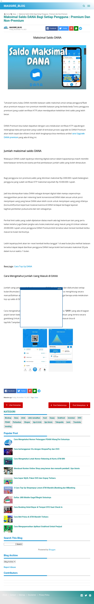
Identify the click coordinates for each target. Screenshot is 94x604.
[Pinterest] (71, 28)
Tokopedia (59, 422)
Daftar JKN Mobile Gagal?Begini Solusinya (32, 497)
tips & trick (37, 422)
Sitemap (22, 595)
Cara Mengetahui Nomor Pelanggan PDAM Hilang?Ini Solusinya (42, 439)
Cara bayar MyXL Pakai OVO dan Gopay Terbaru (35, 478)
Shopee (27, 422)
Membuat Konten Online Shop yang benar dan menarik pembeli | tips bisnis (47, 468)
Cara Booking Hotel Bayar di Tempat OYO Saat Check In (38, 507)
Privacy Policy (44, 595)
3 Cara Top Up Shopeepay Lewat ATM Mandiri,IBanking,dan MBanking (44, 488)
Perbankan (17, 422)
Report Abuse (10, 567)
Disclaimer (32, 595)
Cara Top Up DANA (23, 266)
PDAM (7, 422)
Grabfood (61, 418)
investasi (71, 418)
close (59, 289)
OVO (79, 418)
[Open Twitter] (85, 595)
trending (8, 426)
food (45, 418)
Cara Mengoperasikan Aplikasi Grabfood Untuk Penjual (38, 526)
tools (68, 422)
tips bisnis (48, 422)
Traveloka (77, 422)
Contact (13, 595)
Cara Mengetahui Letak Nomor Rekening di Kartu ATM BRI (39, 459)
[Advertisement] (41, 307)
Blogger (52, 550)
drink (23, 418)
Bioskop (8, 418)
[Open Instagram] (90, 595)
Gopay (52, 418)
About (4, 595)
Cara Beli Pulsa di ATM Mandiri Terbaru (31, 517)
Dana (36, 397)
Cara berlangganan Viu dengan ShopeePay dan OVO (36, 449)
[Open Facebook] (81, 595)
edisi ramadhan (34, 418)
